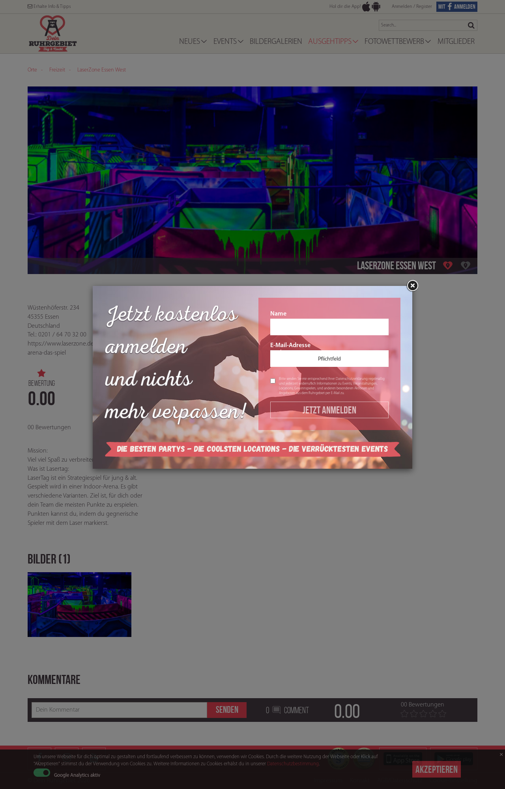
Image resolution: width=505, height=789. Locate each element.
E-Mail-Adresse (329, 354)
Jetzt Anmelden (329, 409)
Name (329, 323)
